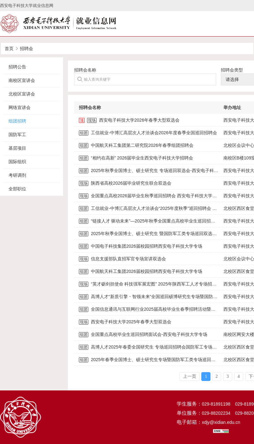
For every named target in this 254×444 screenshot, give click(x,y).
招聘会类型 (232, 69)
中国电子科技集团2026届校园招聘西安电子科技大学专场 (140, 246)
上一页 (189, 376)
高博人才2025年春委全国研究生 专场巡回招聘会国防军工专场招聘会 (152, 346)
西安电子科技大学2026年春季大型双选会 (129, 120)
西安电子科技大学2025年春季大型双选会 (125, 321)
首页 (9, 48)
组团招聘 (17, 121)
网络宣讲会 (20, 107)
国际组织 (17, 161)
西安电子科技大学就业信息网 (26, 5)
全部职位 (17, 188)
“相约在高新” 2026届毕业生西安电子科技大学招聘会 (136, 157)
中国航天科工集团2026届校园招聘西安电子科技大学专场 (140, 271)
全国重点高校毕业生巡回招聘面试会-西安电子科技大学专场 (143, 334)
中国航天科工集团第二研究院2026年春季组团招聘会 (136, 145)
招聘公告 (17, 66)
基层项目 (17, 148)
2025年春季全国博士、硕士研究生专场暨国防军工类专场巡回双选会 (151, 359)
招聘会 (26, 48)
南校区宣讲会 (22, 80)
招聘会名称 (85, 69)
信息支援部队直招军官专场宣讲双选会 (122, 258)
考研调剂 (17, 175)
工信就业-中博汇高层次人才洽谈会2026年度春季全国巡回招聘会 (148, 132)
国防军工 (17, 134)
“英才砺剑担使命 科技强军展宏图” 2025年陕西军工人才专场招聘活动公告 (156, 283)
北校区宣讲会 (22, 93)
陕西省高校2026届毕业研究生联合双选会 (125, 183)
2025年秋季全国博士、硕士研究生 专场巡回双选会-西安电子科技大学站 (155, 170)
